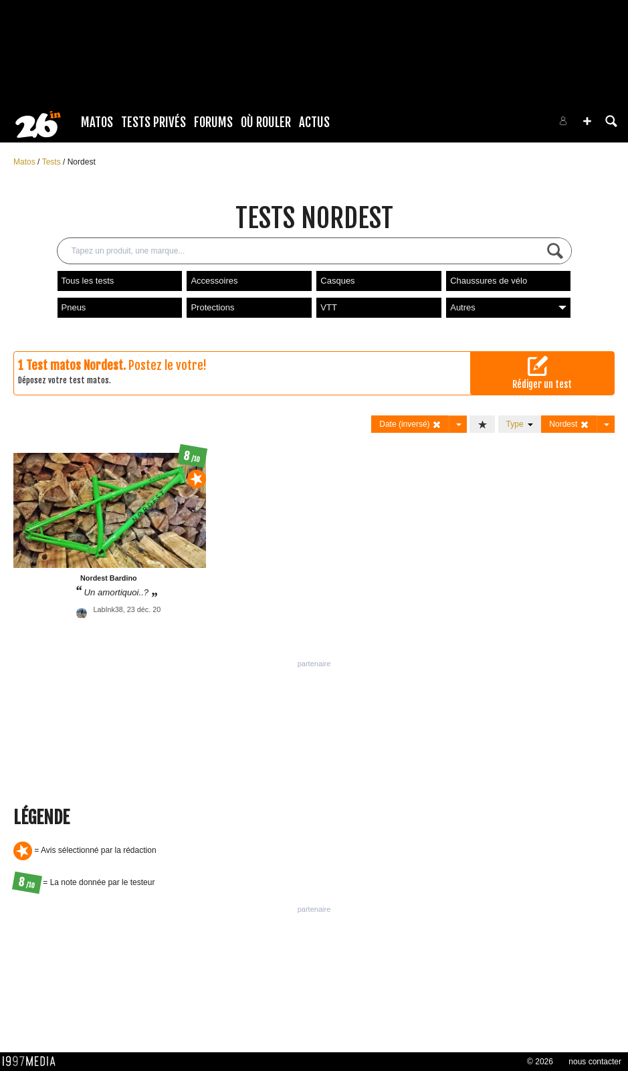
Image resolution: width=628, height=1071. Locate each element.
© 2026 (540, 1061)
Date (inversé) (410, 424)
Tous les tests (88, 281)
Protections (212, 307)
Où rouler (266, 122)
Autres (508, 307)
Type (520, 424)
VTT (328, 307)
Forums (213, 122)
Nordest (82, 162)
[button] (587, 121)
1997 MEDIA (33, 1061)
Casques (337, 281)
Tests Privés (153, 122)
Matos (97, 122)
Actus (314, 122)
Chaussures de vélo (488, 281)
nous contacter (594, 1061)
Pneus (74, 307)
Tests (52, 162)
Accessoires (214, 281)
